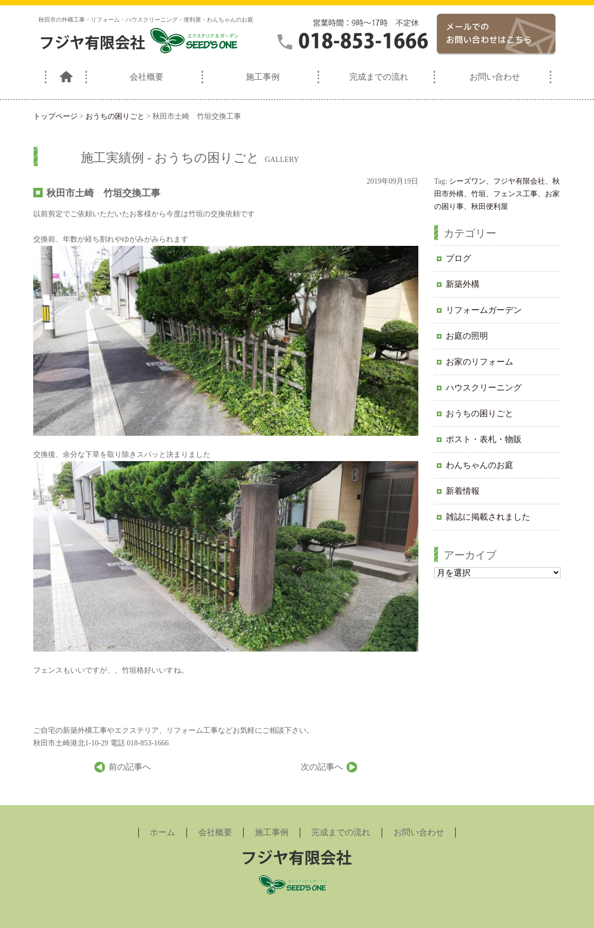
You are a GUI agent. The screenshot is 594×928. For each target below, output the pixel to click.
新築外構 (463, 284)
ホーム (162, 832)
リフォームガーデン (484, 309)
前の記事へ (130, 766)
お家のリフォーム (479, 361)
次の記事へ (322, 766)
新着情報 (463, 490)
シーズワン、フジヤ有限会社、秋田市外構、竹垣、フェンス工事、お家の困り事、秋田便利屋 (497, 194)
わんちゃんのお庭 (479, 465)
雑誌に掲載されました (488, 516)
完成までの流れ (378, 76)
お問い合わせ (495, 76)
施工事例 (263, 76)
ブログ (458, 258)
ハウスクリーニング (484, 387)
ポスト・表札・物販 (484, 439)
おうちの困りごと (479, 413)
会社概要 (147, 76)
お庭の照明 (467, 335)
